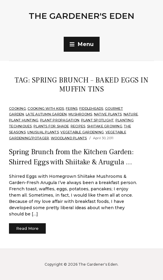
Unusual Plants (43, 132)
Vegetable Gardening (82, 132)
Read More (27, 228)
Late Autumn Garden (46, 114)
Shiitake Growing (104, 126)
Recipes (78, 126)
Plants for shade (51, 126)
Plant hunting (23, 120)
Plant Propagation (59, 120)
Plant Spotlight (97, 120)
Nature (131, 114)
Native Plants (108, 114)
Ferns (71, 108)
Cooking (17, 108)
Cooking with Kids (46, 108)
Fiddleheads (91, 108)
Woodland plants (69, 138)
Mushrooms (80, 114)
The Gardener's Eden (81, 16)
